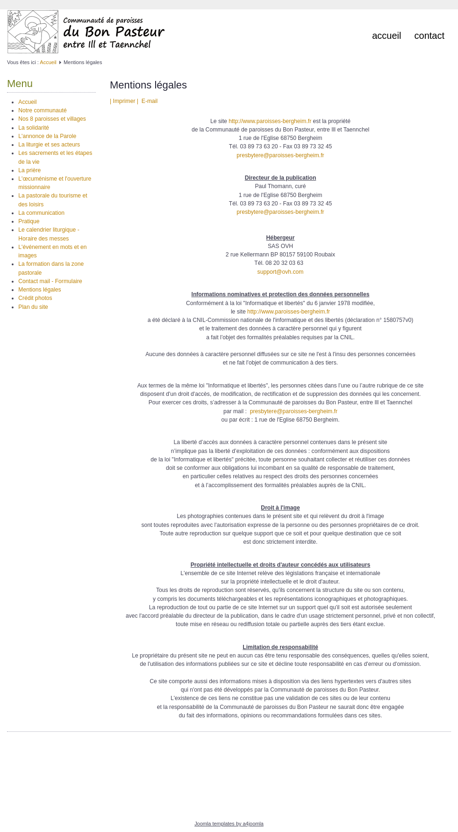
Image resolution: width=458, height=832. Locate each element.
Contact (429, 35)
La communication (41, 213)
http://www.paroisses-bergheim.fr (270, 121)
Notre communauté (42, 110)
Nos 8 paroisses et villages (52, 119)
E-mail (148, 101)
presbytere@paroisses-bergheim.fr (280, 155)
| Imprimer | (124, 101)
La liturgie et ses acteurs (49, 144)
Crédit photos (35, 298)
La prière (29, 170)
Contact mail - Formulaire (50, 281)
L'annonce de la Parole (47, 136)
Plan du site (33, 307)
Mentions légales (39, 289)
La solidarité (33, 127)
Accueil (386, 35)
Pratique (28, 221)
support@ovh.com (281, 272)
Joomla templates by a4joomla (229, 823)
